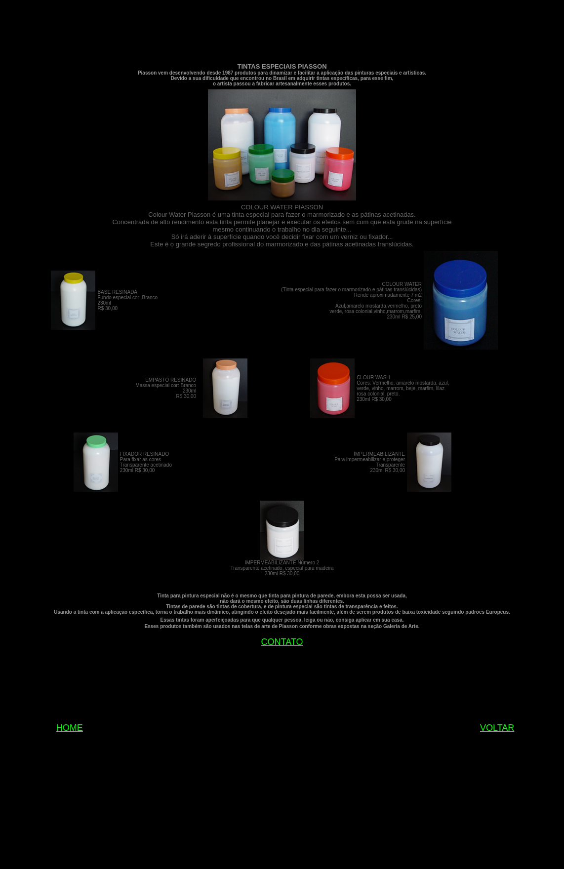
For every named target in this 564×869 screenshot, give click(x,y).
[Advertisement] (282, 32)
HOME (69, 728)
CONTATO (282, 642)
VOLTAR (497, 728)
